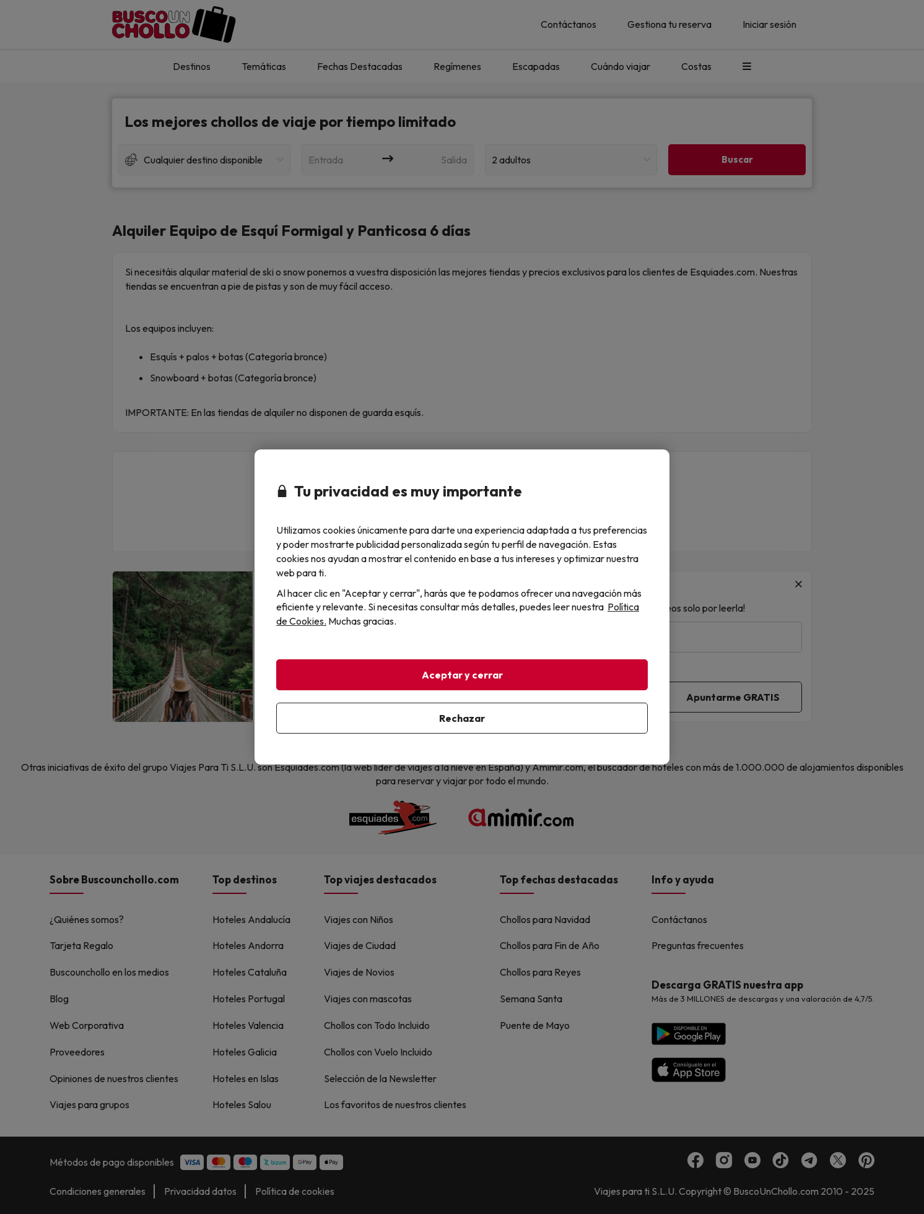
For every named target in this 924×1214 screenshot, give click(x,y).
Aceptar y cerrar (462, 675)
